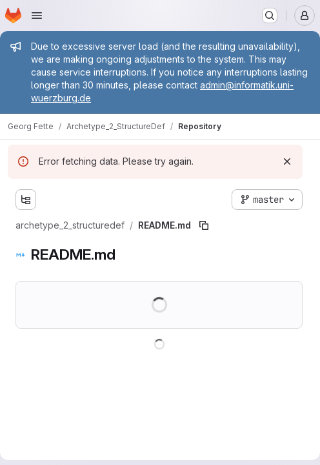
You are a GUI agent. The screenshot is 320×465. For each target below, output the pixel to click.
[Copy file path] (204, 225)
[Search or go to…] (269, 15)
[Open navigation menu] (36, 15)
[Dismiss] (287, 161)
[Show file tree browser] (25, 199)
